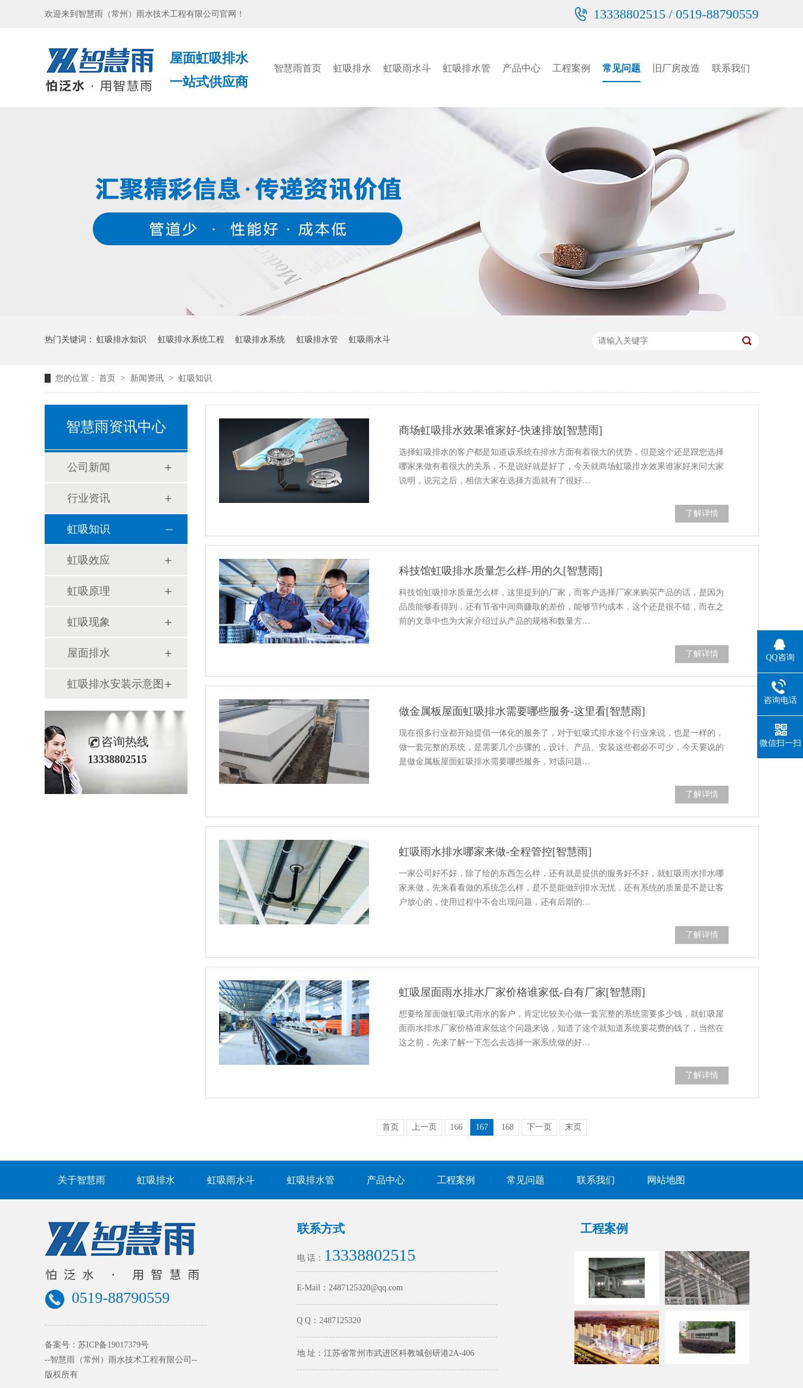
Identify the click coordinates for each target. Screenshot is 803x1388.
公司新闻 (88, 467)
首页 (108, 378)
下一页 (539, 1127)
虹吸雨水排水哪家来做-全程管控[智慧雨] (495, 852)
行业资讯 (88, 498)
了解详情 (701, 513)
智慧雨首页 (297, 68)
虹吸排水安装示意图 (115, 684)
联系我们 (731, 68)
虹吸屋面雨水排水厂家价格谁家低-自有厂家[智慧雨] (522, 992)
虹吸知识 (195, 378)
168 (507, 1127)
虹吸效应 (88, 560)
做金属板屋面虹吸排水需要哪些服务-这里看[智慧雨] (522, 711)
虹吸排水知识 (121, 339)
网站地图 (666, 1180)
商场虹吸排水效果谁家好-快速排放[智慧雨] (500, 430)
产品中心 (521, 68)
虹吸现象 (88, 622)
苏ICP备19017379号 (113, 1344)
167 (482, 1127)
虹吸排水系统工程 (191, 339)
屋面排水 (88, 653)
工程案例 (571, 68)
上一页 (424, 1127)
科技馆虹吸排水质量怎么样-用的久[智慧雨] (500, 571)
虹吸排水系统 (260, 339)
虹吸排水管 (466, 68)
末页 (573, 1127)
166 (456, 1127)
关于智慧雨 (81, 1180)
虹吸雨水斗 (407, 68)
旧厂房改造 (676, 68)
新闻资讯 (148, 378)
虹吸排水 (352, 68)
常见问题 (621, 68)
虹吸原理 (88, 591)
